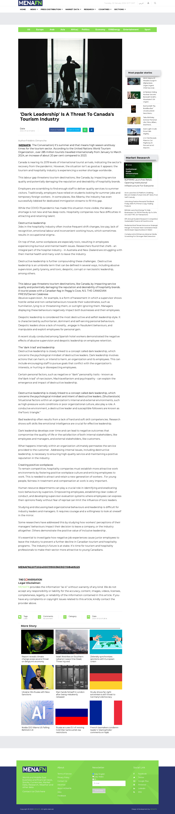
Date (22, 128)
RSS (137, 792)
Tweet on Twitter (74, 130)
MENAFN (25, 145)
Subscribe (99, 791)
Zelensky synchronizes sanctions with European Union (102, 659)
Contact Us (62, 781)
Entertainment (127, 29)
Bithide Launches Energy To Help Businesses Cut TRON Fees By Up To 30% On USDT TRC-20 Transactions (141, 212)
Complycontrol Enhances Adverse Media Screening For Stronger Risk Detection (141, 235)
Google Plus (141, 781)
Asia (62, 29)
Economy (100, 29)
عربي (141, 3)
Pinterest (139, 785)
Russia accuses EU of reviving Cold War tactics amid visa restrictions (70, 730)
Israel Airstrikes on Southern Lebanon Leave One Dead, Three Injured (69, 659)
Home (23, 9)
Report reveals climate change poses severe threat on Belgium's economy (35, 659)
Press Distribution (51, 9)
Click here (40, 791)
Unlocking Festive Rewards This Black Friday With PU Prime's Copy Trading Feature (139, 203)
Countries (104, 9)
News (33, 9)
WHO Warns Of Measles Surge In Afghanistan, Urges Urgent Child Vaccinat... (150, 83)
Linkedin (139, 788)
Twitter (138, 777)
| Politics (85, 29)
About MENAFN (64, 788)
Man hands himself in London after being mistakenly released (70, 694)
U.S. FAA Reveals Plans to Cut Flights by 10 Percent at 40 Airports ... (149, 143)
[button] (148, 3)
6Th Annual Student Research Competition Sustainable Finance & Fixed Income (141, 220)
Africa (74, 29)
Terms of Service (64, 774)
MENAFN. (37, 809)
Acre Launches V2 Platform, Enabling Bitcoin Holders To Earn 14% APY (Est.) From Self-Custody (141, 195)
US (25, 29)
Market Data (72, 9)
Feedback (61, 796)
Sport (146, 29)
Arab (52, 29)
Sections (119, 9)
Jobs (59, 792)
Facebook (140, 774)
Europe (40, 29)
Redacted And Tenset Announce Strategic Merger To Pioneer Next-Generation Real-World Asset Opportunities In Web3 (141, 227)
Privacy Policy (63, 777)
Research (89, 9)
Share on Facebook (57, 130)
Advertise (61, 785)
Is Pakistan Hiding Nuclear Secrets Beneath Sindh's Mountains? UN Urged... (150, 97)
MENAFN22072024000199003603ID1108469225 (49, 567)
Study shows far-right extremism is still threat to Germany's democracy (102, 694)
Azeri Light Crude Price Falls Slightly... (150, 131)
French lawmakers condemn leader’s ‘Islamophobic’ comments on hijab (104, 730)
